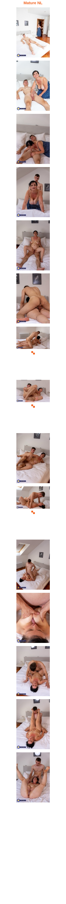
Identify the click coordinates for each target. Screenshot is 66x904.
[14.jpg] (33, 725)
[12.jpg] (33, 619)
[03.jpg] (33, 140)
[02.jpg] (33, 87)
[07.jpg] (33, 353)
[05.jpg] (33, 246)
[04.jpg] (33, 193)
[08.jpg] (33, 406)
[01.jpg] (33, 33)
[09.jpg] (33, 459)
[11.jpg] (33, 566)
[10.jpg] (33, 512)
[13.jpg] (33, 672)
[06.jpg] (33, 299)
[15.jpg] (33, 778)
